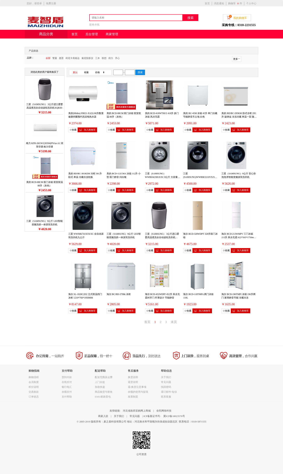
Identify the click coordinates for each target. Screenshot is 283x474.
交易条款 (34, 391)
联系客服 (166, 396)
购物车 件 (235, 3)
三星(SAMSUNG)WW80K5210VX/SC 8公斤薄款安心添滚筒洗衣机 (200, 177)
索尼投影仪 (87, 58)
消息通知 (219, 3)
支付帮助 (67, 396)
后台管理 (91, 34)
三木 (97, 58)
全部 (48, 58)
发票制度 (133, 396)
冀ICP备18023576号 (174, 416)
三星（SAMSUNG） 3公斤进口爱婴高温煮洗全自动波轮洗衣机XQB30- (162, 237)
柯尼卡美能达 (73, 58)
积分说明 (34, 386)
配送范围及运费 (103, 377)
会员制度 (34, 382)
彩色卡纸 (94, 24)
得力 (110, 58)
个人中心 (251, 3)
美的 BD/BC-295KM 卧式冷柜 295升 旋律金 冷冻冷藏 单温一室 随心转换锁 (239, 117)
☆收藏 (72, 129)
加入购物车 (87, 130)
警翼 (54, 58)
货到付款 (67, 377)
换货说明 (133, 377)
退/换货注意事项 (137, 386)
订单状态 (34, 396)
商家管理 (112, 34)
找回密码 (166, 386)
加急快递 (100, 386)
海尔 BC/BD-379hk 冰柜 (119, 294)
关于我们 (166, 377)
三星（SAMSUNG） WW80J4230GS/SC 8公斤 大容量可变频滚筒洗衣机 (162, 177)
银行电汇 (67, 386)
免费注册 (51, 3)
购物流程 (34, 377)
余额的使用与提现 (138, 391)
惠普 (61, 58)
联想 (104, 58)
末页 (174, 322)
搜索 (190, 17)
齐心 (117, 58)
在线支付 (67, 382)
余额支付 (67, 391)
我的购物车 (237, 17)
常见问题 (166, 382)
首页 (207, 3)
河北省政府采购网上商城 (137, 410)
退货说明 (133, 382)
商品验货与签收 (103, 391)
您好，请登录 (34, 3)
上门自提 (100, 382)
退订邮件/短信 (169, 391)
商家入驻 (103, 416)
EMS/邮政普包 (103, 396)
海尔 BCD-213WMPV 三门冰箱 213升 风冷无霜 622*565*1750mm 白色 (238, 237)
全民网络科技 (163, 410)
